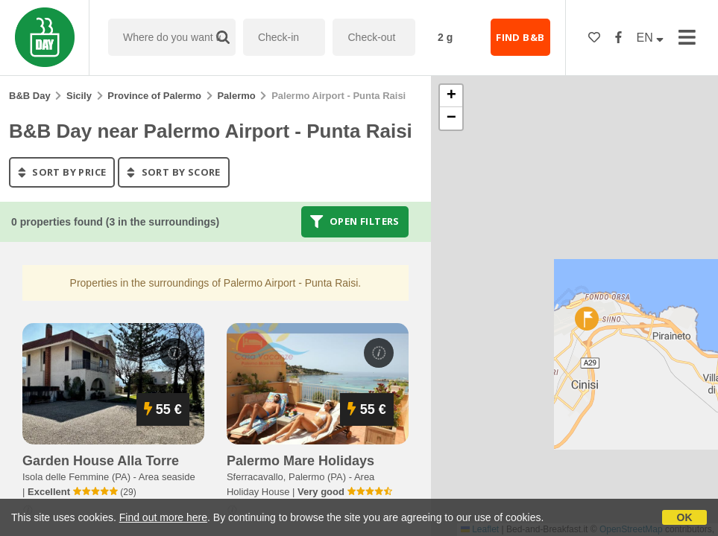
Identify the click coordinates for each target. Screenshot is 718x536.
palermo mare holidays (300, 460)
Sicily (79, 95)
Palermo (236, 95)
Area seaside (167, 476)
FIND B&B (520, 37)
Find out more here (163, 517)
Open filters (355, 222)
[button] (586, 318)
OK (685, 517)
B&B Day (30, 95)
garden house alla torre (100, 460)
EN (650, 37)
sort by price (62, 172)
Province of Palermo (154, 95)
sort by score (173, 172)
